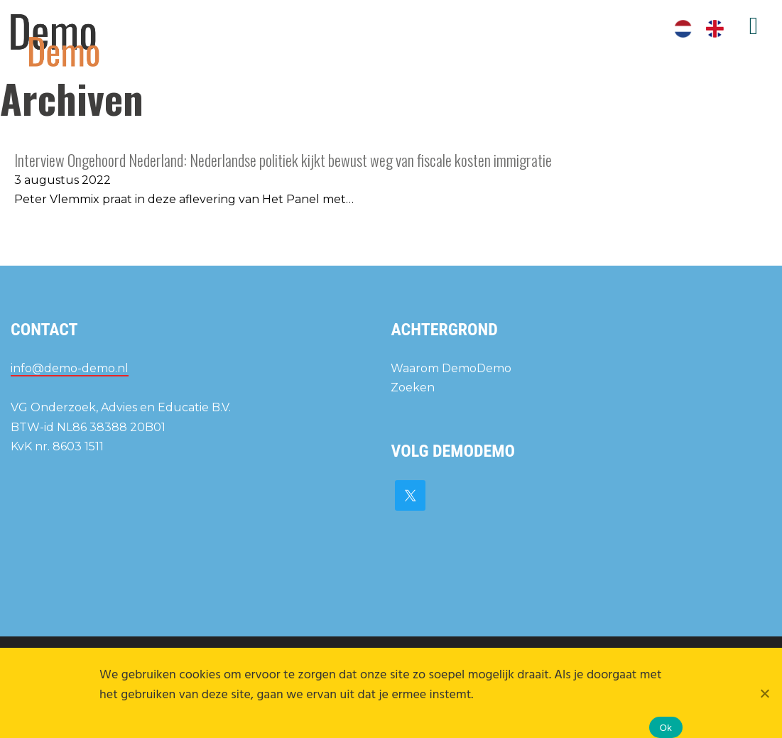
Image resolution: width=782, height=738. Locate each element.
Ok (666, 727)
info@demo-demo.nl (70, 368)
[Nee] (764, 693)
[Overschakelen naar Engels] (715, 29)
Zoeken (413, 387)
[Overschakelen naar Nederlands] (683, 29)
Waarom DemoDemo (451, 368)
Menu (753, 26)
